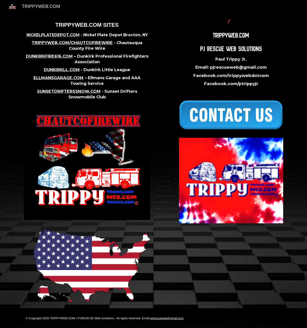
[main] (87, 60)
